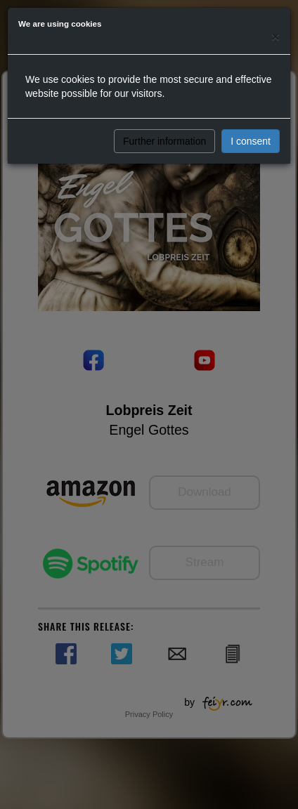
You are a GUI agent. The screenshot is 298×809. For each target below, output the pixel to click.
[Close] (275, 36)
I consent (251, 141)
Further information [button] (164, 141)
